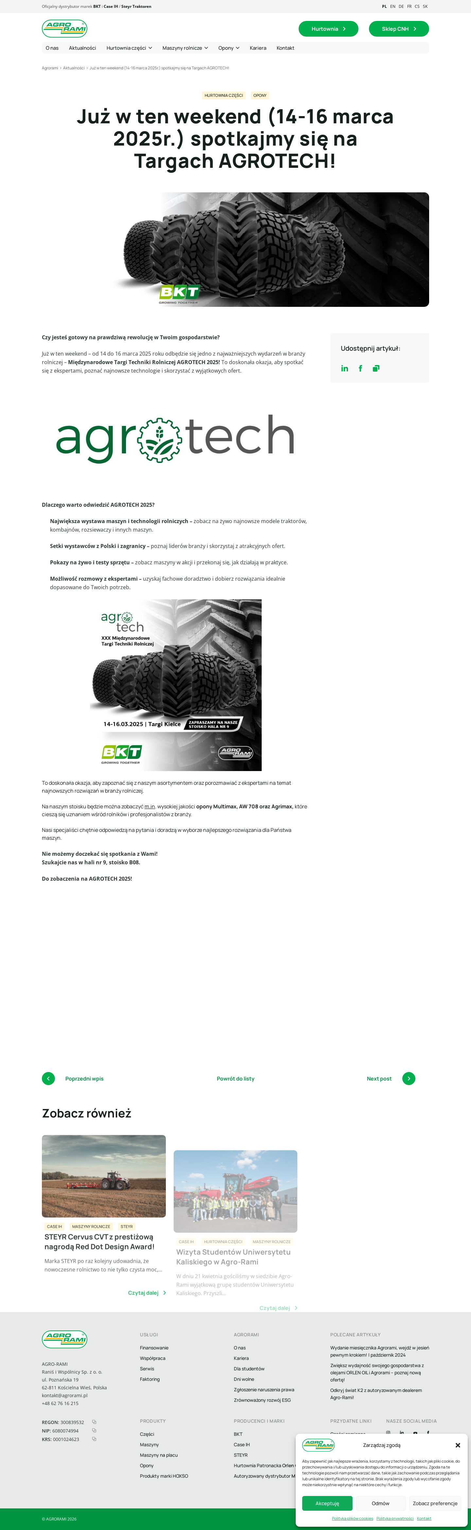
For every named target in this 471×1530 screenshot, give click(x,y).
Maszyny (149, 1444)
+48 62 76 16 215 (60, 1403)
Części (147, 1434)
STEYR (127, 1254)
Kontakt (424, 1518)
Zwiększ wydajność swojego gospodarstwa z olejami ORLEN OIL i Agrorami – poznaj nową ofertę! (377, 1372)
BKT (97, 6)
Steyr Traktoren (136, 6)
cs (417, 6)
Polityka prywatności (395, 1518)
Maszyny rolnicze (91, 1254)
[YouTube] (415, 1433)
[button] (458, 1445)
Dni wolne (244, 1379)
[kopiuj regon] (94, 1422)
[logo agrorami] (65, 29)
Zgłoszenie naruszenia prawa (264, 1389)
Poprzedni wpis (73, 1078)
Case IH (111, 6)
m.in (150, 806)
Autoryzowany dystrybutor (274, 1476)
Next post (391, 1078)
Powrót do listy (235, 1078)
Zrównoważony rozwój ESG (262, 1400)
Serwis (147, 1368)
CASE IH (54, 1254)
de (401, 6)
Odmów (381, 1503)
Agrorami (50, 68)
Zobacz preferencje (435, 1503)
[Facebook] (428, 1433)
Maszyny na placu (159, 1455)
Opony (260, 95)
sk (425, 6)
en (392, 6)
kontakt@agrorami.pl (65, 1395)
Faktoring (150, 1379)
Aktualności (74, 68)
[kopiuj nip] (94, 1430)
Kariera (241, 1358)
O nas (240, 1348)
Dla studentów (249, 1368)
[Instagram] (388, 1433)
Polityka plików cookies (352, 1518)
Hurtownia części (224, 95)
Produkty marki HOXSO (164, 1476)
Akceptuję (327, 1503)
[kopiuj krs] (94, 1439)
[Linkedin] (402, 1433)
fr (409, 6)
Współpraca (153, 1358)
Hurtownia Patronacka (267, 1465)
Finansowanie (154, 1348)
